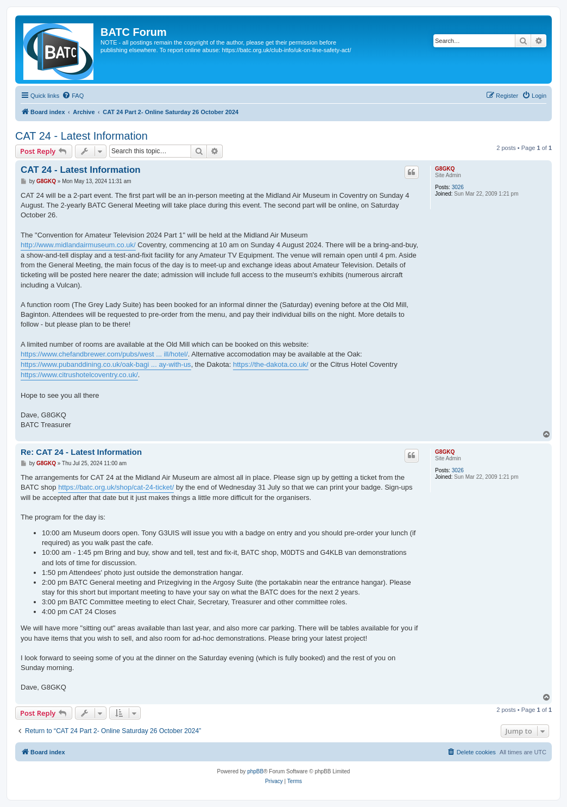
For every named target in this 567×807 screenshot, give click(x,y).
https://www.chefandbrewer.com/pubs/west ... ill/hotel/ (104, 354)
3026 (458, 187)
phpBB (255, 771)
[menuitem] (73, 95)
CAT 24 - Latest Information (81, 136)
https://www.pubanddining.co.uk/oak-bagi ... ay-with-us (106, 364)
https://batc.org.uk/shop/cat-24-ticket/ (116, 487)
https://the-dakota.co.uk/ (270, 364)
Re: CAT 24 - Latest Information (81, 451)
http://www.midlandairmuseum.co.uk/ (78, 245)
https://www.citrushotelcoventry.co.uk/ (79, 375)
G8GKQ (445, 169)
